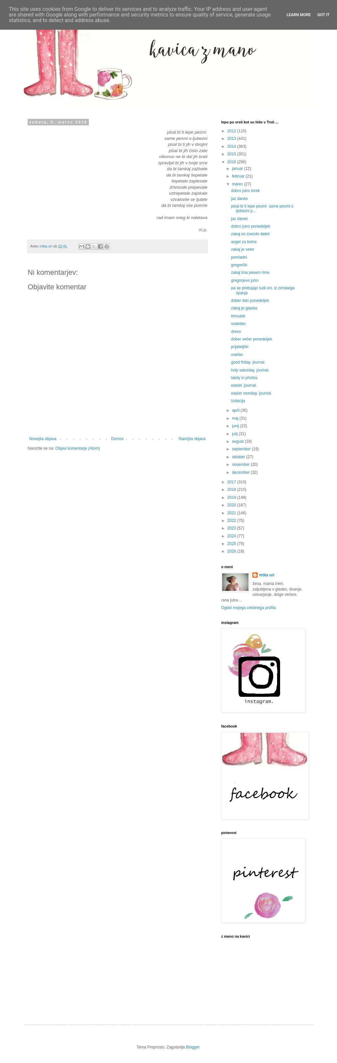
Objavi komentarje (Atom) (77, 448)
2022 (232, 520)
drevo (236, 331)
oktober (239, 457)
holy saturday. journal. (250, 370)
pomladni (239, 257)
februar (239, 176)
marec (238, 184)
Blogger (192, 1047)
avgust (238, 441)
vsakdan (238, 323)
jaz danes (239, 198)
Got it (323, 15)
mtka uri (266, 575)
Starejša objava (192, 438)
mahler (237, 354)
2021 (232, 513)
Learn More (299, 15)
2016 (232, 162)
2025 (232, 543)
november (241, 464)
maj (236, 418)
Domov (117, 438)
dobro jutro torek (245, 190)
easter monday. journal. (251, 393)
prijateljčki (239, 346)
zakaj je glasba (244, 308)
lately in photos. (244, 377)
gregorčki (239, 265)
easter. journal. (244, 385)
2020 (232, 505)
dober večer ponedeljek (251, 339)
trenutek (238, 316)
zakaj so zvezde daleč (250, 234)
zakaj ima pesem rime (250, 272)
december (241, 472)
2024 (232, 536)
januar (238, 168)
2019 (232, 497)
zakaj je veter (242, 249)
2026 (232, 551)
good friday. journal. (248, 362)
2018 (232, 489)
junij (236, 426)
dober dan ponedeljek (250, 300)
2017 (232, 482)
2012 (232, 131)
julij (235, 434)
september (242, 449)
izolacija (238, 401)
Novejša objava (42, 438)
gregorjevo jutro (244, 280)
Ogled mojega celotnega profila (248, 607)
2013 (232, 138)
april (236, 410)
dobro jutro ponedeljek (250, 226)
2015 (232, 154)
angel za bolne (244, 242)
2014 (232, 146)
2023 (232, 528)
